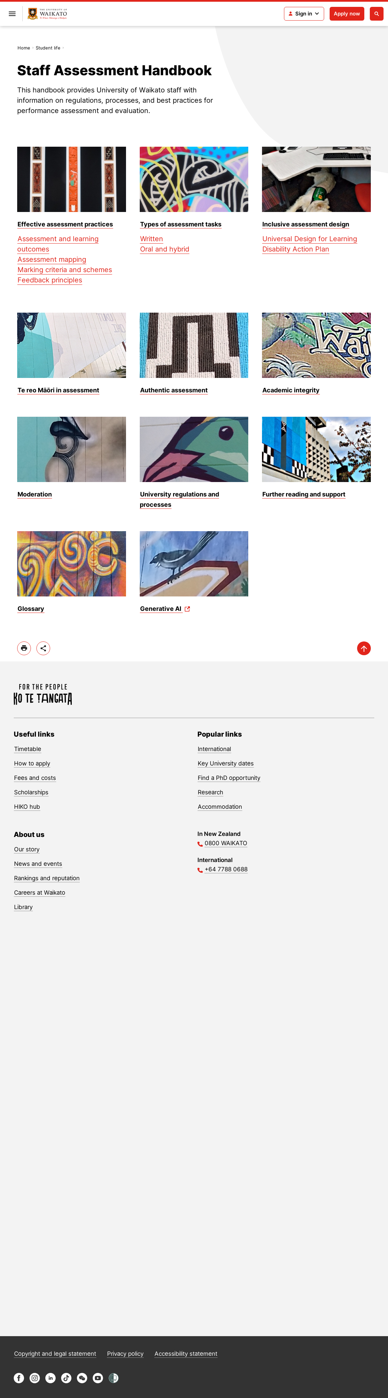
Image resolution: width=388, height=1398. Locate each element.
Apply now (347, 13)
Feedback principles (50, 280)
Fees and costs (35, 777)
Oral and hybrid (164, 249)
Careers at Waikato (39, 892)
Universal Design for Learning (309, 239)
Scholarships (31, 792)
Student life (48, 47)
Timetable (27, 749)
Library (23, 907)
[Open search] (377, 14)
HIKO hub (27, 806)
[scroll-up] (364, 648)
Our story (26, 849)
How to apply (32, 763)
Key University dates (226, 763)
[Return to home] (47, 14)
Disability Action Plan (295, 249)
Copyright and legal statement (55, 1353)
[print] (24, 648)
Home (24, 47)
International (214, 749)
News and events (38, 863)
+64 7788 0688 (226, 869)
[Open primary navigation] (12, 13)
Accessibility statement (186, 1353)
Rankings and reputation (47, 878)
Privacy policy (125, 1353)
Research (210, 792)
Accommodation (220, 806)
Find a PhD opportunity (229, 777)
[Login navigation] (304, 14)
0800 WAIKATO (226, 843)
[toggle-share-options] (43, 648)
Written (151, 239)
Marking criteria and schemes (65, 270)
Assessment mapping (52, 259)
